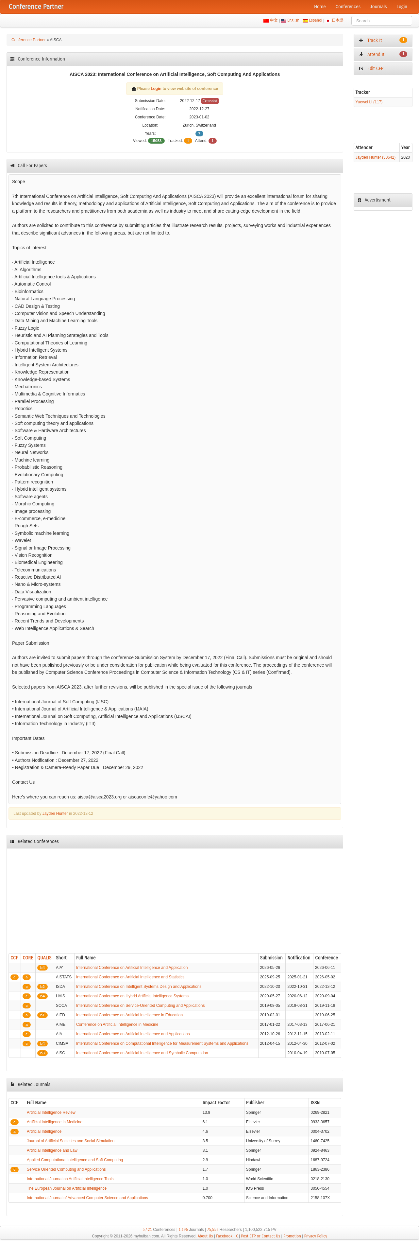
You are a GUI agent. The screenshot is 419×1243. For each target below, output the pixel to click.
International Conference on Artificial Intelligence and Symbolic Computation (142, 1053)
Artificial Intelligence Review (51, 1112)
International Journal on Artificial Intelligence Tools (70, 1179)
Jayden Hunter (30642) (376, 157)
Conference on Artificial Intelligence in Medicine (117, 1024)
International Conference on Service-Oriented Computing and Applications (140, 1005)
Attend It (383, 54)
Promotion (292, 1236)
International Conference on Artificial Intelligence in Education (129, 1015)
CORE (28, 958)
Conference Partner (28, 40)
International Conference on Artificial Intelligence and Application (132, 967)
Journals (378, 6)
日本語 (338, 20)
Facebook (224, 1236)
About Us (205, 1236)
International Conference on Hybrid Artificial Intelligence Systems (132, 996)
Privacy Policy (315, 1236)
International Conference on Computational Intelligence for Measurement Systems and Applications (162, 1043)
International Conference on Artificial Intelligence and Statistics (130, 977)
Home (320, 6)
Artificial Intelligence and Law (52, 1150)
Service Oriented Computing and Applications (66, 1169)
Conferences (348, 6)
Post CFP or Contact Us (260, 1236)
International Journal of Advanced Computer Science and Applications (87, 1198)
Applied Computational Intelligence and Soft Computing (75, 1160)
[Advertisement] (174, 899)
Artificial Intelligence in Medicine (54, 1122)
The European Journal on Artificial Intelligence (67, 1188)
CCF (14, 958)
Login (402, 6)
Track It (383, 40)
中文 (274, 20)
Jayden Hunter (55, 813)
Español (315, 20)
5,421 (147, 1229)
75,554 (212, 1229)
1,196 (183, 1229)
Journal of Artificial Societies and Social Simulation (70, 1141)
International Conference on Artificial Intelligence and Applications (133, 1034)
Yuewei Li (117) (369, 102)
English (293, 20)
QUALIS (44, 958)
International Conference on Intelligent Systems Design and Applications (139, 986)
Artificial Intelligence (44, 1131)
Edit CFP (371, 68)
